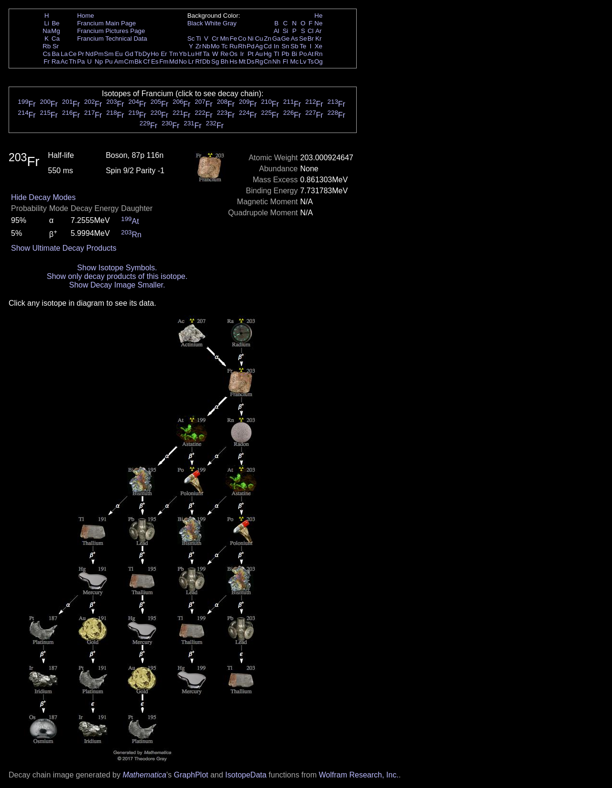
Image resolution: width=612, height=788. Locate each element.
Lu (191, 53)
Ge (285, 38)
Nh (277, 61)
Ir (242, 53)
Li (46, 23)
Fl (285, 61)
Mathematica (144, 775)
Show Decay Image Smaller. (117, 285)
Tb (138, 53)
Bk (138, 61)
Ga (276, 38)
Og (318, 61)
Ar (318, 30)
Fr (47, 61)
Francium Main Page (106, 23)
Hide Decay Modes (43, 197)
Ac (64, 61)
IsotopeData (245, 775)
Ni (251, 38)
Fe (233, 38)
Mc (294, 61)
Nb (206, 46)
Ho (155, 53)
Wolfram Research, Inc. (359, 775)
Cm (129, 61)
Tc (224, 46)
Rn (319, 53)
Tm (173, 53)
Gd (129, 53)
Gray (230, 23)
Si (285, 30)
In (276, 46)
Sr (56, 46)
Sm (109, 53)
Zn (268, 38)
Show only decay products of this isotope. (117, 276)
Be (55, 23)
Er (164, 53)
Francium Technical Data (112, 38)
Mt (242, 61)
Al (276, 30)
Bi (294, 53)
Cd (267, 46)
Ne (319, 23)
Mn (224, 38)
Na (47, 30)
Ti (198, 38)
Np (99, 61)
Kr (318, 38)
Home (85, 15)
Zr (199, 46)
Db (206, 61)
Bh (224, 61)
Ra (56, 61)
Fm (163, 61)
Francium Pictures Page (111, 30)
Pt (251, 53)
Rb (47, 46)
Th (72, 61)
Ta (206, 53)
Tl (276, 53)
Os (234, 53)
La (64, 53)
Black (195, 23)
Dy (146, 53)
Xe (318, 46)
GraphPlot (191, 775)
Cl (310, 30)
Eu (118, 53)
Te (303, 46)
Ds (250, 61)
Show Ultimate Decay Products (64, 248)
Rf (198, 61)
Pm (99, 53)
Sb (294, 46)
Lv (303, 61)
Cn (267, 61)
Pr (81, 53)
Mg (55, 30)
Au (258, 53)
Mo (215, 46)
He (319, 15)
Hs (233, 61)
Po (303, 53)
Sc (191, 38)
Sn (285, 46)
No (183, 61)
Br (310, 38)
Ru (234, 46)
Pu (108, 61)
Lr (191, 61)
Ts (310, 61)
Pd (250, 46)
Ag (258, 46)
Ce (72, 53)
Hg (267, 53)
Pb (285, 53)
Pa (81, 61)
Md (173, 61)
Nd (90, 53)
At (310, 53)
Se (303, 38)
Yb (182, 53)
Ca (56, 38)
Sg (215, 61)
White (213, 23)
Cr (215, 38)
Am (119, 61)
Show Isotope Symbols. (117, 268)
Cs (46, 53)
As (294, 38)
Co (242, 38)
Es (155, 61)
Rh (242, 46)
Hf (198, 53)
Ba (55, 53)
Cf (146, 61)
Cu (259, 38)
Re (224, 53)
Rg (259, 61)
